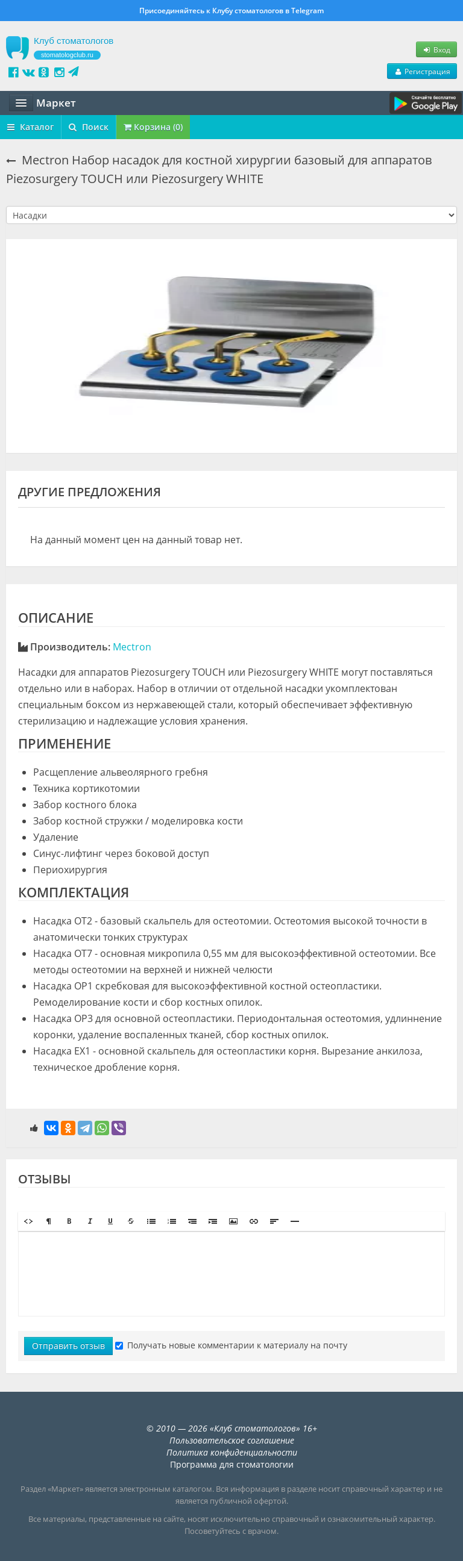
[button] (28, 1221)
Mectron (132, 646)
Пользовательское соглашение (231, 1440)
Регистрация (422, 71)
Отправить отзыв (68, 1345)
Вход (436, 49)
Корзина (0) (153, 126)
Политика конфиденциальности (231, 1452)
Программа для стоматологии (232, 1464)
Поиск (89, 126)
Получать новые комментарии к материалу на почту (231, 1345)
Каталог (30, 126)
